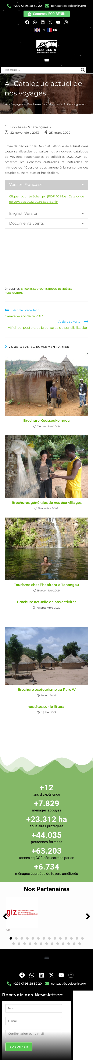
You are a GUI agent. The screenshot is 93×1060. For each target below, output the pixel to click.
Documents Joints (26, 223)
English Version (24, 213)
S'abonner (19, 1046)
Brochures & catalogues (29, 127)
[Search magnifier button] (83, 70)
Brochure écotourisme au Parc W (47, 690)
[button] (46, 60)
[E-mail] (33, 1021)
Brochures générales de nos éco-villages (47, 503)
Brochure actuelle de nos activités (46, 602)
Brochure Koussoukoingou (46, 421)
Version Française (26, 184)
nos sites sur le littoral (46, 707)
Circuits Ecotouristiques (39, 288)
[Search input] (41, 70)
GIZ (8, 929)
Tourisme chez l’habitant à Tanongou (46, 585)
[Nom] (33, 1008)
